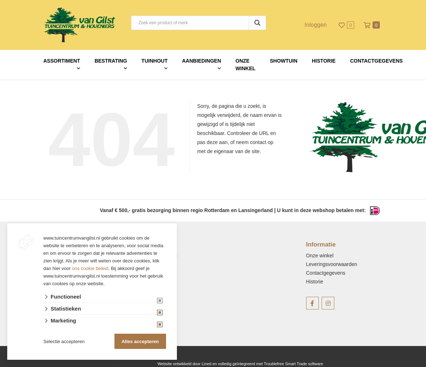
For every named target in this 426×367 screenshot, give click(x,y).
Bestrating (111, 61)
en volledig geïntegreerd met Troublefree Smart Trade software (267, 364)
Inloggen (316, 25)
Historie (324, 61)
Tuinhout (155, 61)
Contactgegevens (376, 61)
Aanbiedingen (201, 61)
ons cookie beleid (90, 268)
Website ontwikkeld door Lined (184, 364)
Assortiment (61, 61)
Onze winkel (245, 64)
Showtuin (283, 61)
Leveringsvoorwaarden (331, 264)
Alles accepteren (140, 341)
